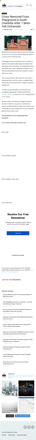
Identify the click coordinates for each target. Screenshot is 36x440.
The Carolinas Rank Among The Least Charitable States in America (17, 355)
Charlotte (4, 13)
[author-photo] (18, 252)
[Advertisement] (11, 145)
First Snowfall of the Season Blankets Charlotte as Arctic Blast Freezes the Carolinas (17, 310)
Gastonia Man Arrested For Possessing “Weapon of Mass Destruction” (17, 295)
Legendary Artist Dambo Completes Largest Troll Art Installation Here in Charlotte (18, 340)
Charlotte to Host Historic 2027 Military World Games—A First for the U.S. (18, 318)
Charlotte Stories (7, 29)
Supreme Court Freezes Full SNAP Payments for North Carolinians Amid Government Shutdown (18, 333)
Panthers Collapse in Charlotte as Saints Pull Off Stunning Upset (16, 348)
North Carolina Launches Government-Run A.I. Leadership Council (16, 363)
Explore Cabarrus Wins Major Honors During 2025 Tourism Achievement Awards (17, 325)
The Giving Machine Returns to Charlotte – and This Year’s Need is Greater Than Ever (17, 303)
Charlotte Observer (7, 94)
